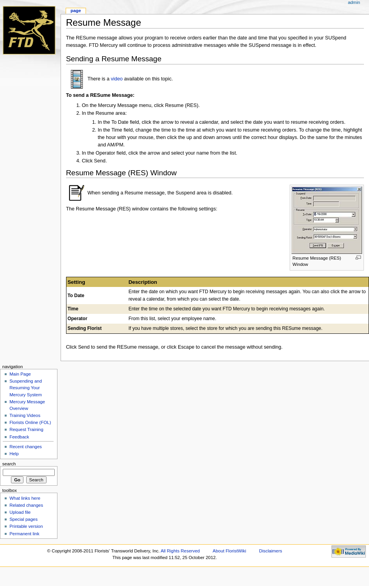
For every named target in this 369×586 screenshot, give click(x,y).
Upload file (19, 512)
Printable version (26, 526)
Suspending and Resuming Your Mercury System (25, 388)
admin (354, 2)
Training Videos (24, 415)
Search (9, 463)
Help (14, 453)
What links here (24, 498)
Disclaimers (270, 551)
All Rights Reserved (180, 551)
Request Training (26, 429)
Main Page (20, 374)
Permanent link (24, 533)
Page (75, 10)
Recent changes (25, 446)
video (117, 79)
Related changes (26, 505)
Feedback (19, 437)
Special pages (23, 519)
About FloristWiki (229, 551)
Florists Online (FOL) (30, 422)
